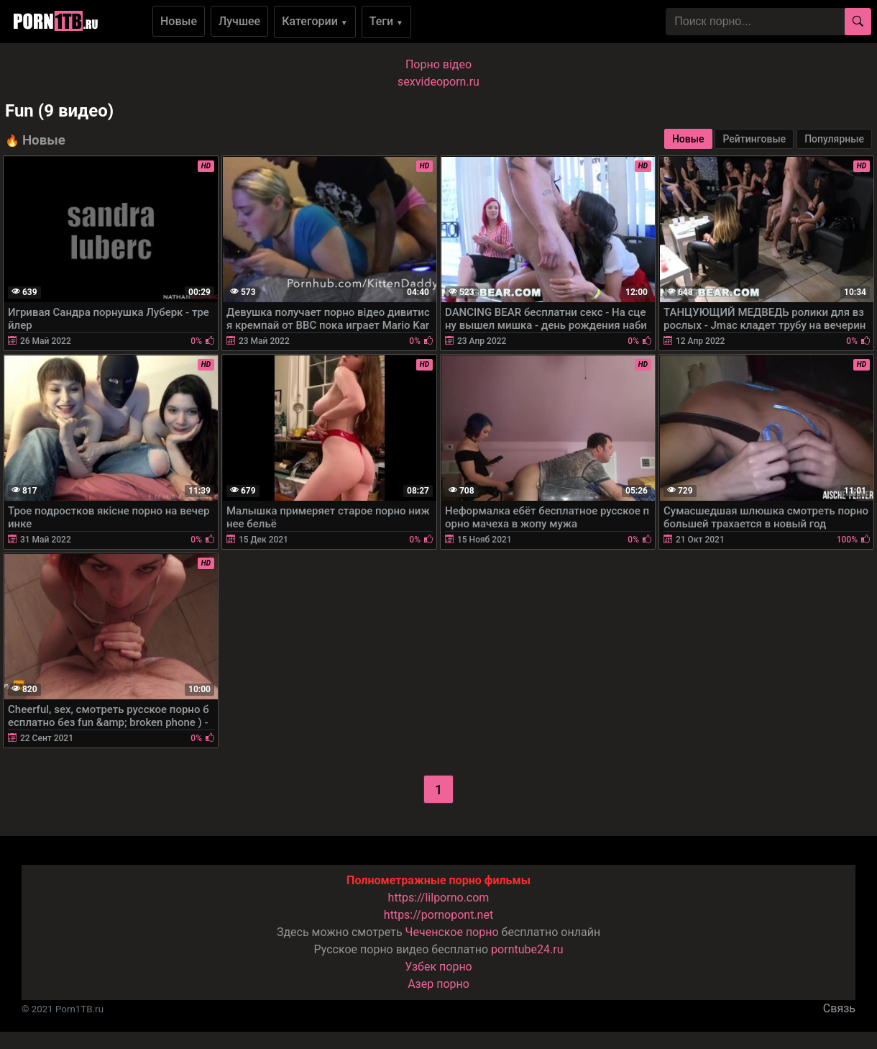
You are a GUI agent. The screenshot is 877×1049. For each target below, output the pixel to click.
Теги (386, 21)
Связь (839, 1008)
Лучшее (239, 21)
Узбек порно (438, 966)
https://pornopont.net (438, 915)
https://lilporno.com (439, 897)
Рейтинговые (754, 139)
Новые (178, 21)
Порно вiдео (438, 64)
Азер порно (438, 984)
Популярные (834, 139)
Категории (315, 21)
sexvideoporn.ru (438, 81)
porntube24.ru (527, 949)
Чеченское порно (452, 932)
